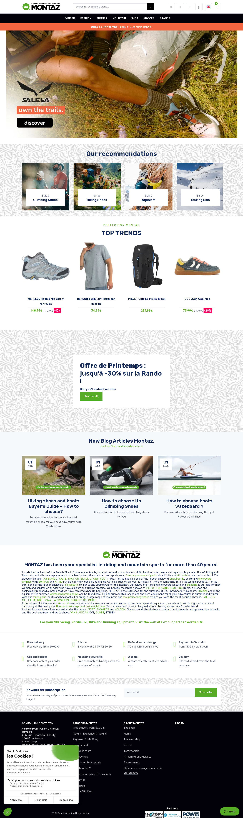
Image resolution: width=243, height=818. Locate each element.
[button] (171, 6)
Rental (128, 745)
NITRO (59, 581)
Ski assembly (80, 756)
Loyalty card (80, 745)
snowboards (177, 578)
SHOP (134, 18)
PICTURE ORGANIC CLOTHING (164, 588)
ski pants (192, 584)
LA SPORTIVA (60, 600)
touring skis (39, 597)
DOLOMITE (90, 600)
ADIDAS (83, 612)
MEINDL (37, 600)
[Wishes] (180, 6)
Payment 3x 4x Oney (85, 739)
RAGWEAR (103, 609)
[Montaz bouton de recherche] (150, 6)
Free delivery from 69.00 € (89, 727)
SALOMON (209, 597)
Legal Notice (83, 813)
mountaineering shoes (136, 597)
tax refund (79, 785)
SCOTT (104, 578)
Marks (127, 733)
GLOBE (100, 612)
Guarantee (79, 779)
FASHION (85, 18)
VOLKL (62, 578)
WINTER (70, 18)
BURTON (44, 581)
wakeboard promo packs (64, 594)
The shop (129, 727)
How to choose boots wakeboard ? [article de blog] (189, 503)
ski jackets (71, 584)
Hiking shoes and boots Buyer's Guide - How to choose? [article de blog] (53, 506)
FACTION (73, 578)
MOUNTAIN (119, 18)
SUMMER (102, 18)
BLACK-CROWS (89, 578)
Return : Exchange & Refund (90, 733)
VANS (73, 612)
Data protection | (66, 813)
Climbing (203, 591)
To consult (91, 396)
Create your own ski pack (141, 575)
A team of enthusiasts (137, 756)
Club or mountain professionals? (92, 774)
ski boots (182, 575)
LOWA (47, 600)
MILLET (26, 600)
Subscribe (205, 692)
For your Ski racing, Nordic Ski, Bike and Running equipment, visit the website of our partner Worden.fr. (121, 622)
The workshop (132, 739)
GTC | (54, 813)
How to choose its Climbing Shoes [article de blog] (121, 503)
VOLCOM (120, 609)
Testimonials (131, 751)
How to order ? (82, 768)
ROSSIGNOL (49, 578)
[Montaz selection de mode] (199, 6)
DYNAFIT (76, 600)
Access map (29, 741)
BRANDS (165, 18)
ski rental (63, 603)
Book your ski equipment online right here (80, 606)
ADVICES (148, 18)
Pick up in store (82, 751)
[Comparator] (189, 6)
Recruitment (131, 762)
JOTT (91, 609)
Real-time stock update (87, 762)
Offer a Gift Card (82, 791)
